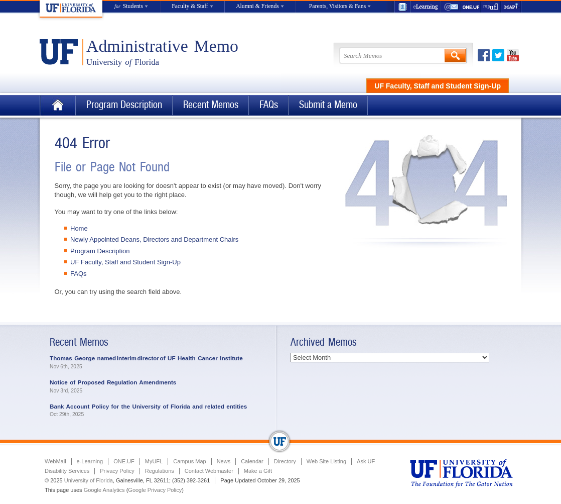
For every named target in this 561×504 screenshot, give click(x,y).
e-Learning (426, 7)
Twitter (498, 55)
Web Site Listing (326, 461)
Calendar (252, 461)
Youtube (513, 55)
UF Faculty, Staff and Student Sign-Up (437, 86)
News (224, 461)
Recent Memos (210, 105)
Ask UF (366, 461)
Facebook (484, 55)
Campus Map (189, 461)
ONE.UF (471, 7)
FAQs (268, 105)
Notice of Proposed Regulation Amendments (113, 382)
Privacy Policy (117, 471)
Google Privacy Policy (155, 490)
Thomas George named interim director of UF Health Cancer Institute (146, 358)
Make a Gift (258, 471)
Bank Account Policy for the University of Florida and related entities (148, 406)
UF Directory (402, 7)
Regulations (159, 471)
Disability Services (67, 471)
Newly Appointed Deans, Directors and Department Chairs (154, 239)
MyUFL (154, 461)
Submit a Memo (328, 105)
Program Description (124, 105)
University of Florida (88, 480)
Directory (285, 461)
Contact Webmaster (209, 471)
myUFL (491, 7)
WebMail (451, 7)
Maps (511, 7)
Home (58, 105)
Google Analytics (104, 490)
